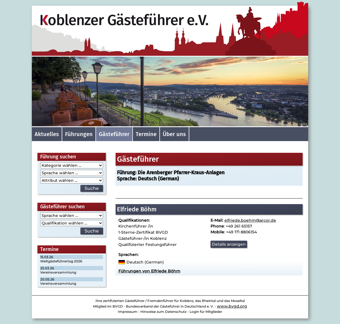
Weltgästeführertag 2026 (61, 261)
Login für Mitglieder (206, 312)
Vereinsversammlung (58, 272)
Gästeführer (114, 134)
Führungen (79, 134)
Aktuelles (47, 134)
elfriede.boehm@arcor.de (250, 220)
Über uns (174, 134)
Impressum (127, 312)
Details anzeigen (229, 244)
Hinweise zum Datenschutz (163, 312)
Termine (146, 134)
